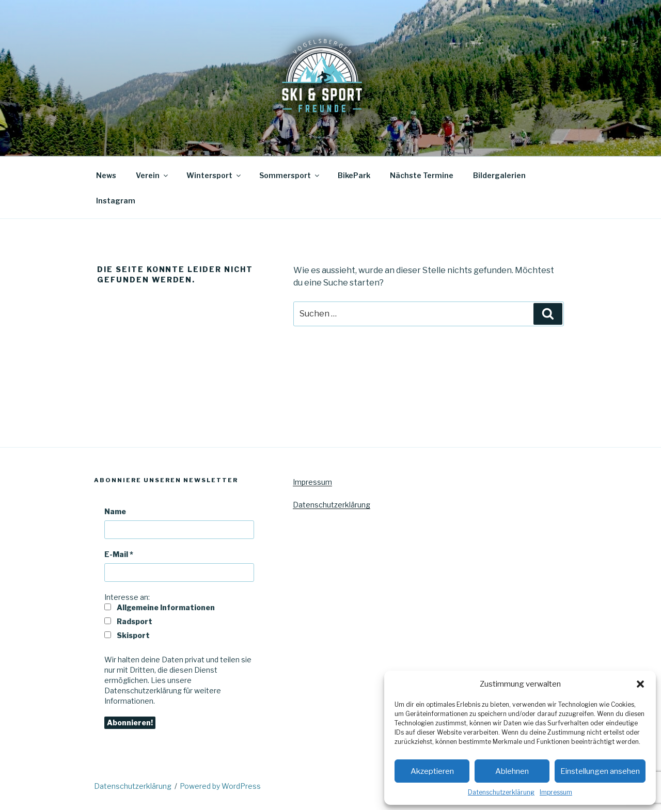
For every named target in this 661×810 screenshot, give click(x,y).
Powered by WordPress (220, 786)
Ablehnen (512, 771)
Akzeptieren (432, 771)
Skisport (127, 635)
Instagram (115, 200)
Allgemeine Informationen (159, 607)
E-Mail (118, 554)
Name (115, 511)
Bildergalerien (499, 175)
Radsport (128, 621)
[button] (640, 684)
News (106, 175)
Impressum (556, 792)
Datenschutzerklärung (501, 792)
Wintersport (214, 175)
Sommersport (290, 175)
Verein (152, 175)
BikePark (354, 175)
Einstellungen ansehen (600, 771)
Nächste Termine (421, 175)
